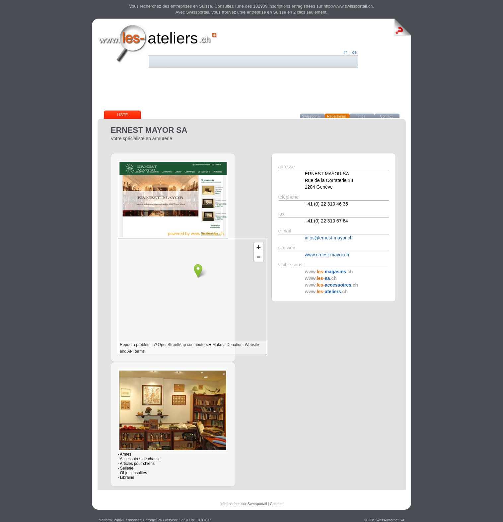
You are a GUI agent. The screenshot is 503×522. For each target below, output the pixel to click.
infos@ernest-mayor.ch (329, 237)
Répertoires (336, 116)
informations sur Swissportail (244, 504)
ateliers (173, 38)
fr (345, 52)
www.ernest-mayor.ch (327, 254)
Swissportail (312, 116)
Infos (361, 116)
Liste (122, 115)
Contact (386, 116)
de (354, 52)
